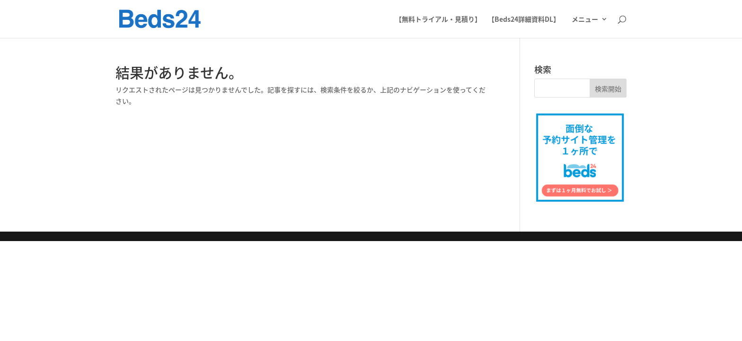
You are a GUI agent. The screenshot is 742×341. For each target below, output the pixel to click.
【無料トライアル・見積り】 (438, 20)
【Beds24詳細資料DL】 (524, 20)
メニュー (585, 20)
